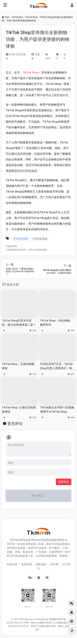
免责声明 (26, 564)
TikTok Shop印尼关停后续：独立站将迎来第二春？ (19, 322)
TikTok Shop (31, 17)
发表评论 (63, 481)
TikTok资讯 (17, 17)
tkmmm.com (31, 619)
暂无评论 (15, 423)
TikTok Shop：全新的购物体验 (18, 366)
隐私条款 (41, 564)
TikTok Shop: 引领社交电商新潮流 (19, 409)
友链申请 (12, 564)
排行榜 (54, 564)
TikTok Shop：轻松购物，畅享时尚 (56, 322)
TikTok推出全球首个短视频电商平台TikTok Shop (57, 409)
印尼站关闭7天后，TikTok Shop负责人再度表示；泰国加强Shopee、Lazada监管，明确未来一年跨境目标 (57, 366)
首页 (7, 17)
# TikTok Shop (20, 238)
